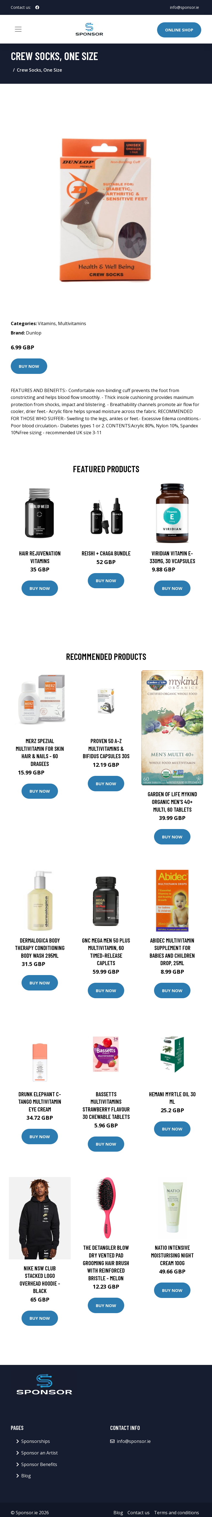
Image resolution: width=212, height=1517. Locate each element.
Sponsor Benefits (39, 1464)
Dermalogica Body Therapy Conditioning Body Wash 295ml (40, 948)
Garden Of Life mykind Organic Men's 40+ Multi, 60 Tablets (172, 801)
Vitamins (47, 323)
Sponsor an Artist (39, 1453)
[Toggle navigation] (18, 29)
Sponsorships (35, 1441)
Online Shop (179, 30)
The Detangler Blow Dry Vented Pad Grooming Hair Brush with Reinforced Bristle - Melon (106, 1262)
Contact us (139, 1513)
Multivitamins (72, 323)
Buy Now (29, 366)
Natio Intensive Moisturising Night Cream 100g (172, 1255)
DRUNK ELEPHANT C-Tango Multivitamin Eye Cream (39, 1101)
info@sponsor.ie (184, 7)
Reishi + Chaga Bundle (106, 553)
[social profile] (37, 7)
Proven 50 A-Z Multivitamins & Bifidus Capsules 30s (106, 748)
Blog (26, 1476)
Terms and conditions (176, 1513)
